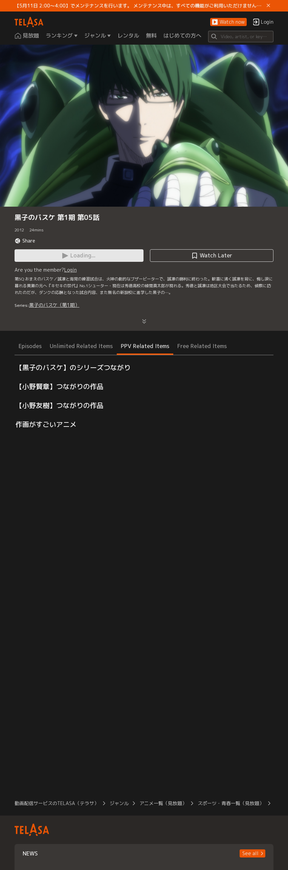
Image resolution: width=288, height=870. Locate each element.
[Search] (241, 36)
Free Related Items (202, 346)
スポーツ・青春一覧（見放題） (231, 803)
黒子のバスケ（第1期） (54, 305)
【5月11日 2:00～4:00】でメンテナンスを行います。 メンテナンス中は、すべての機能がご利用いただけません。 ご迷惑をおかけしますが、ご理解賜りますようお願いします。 (139, 6)
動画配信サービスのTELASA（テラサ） (57, 803)
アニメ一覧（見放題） (163, 803)
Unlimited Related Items (81, 346)
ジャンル (119, 803)
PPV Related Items (145, 346)
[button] (228, 22)
